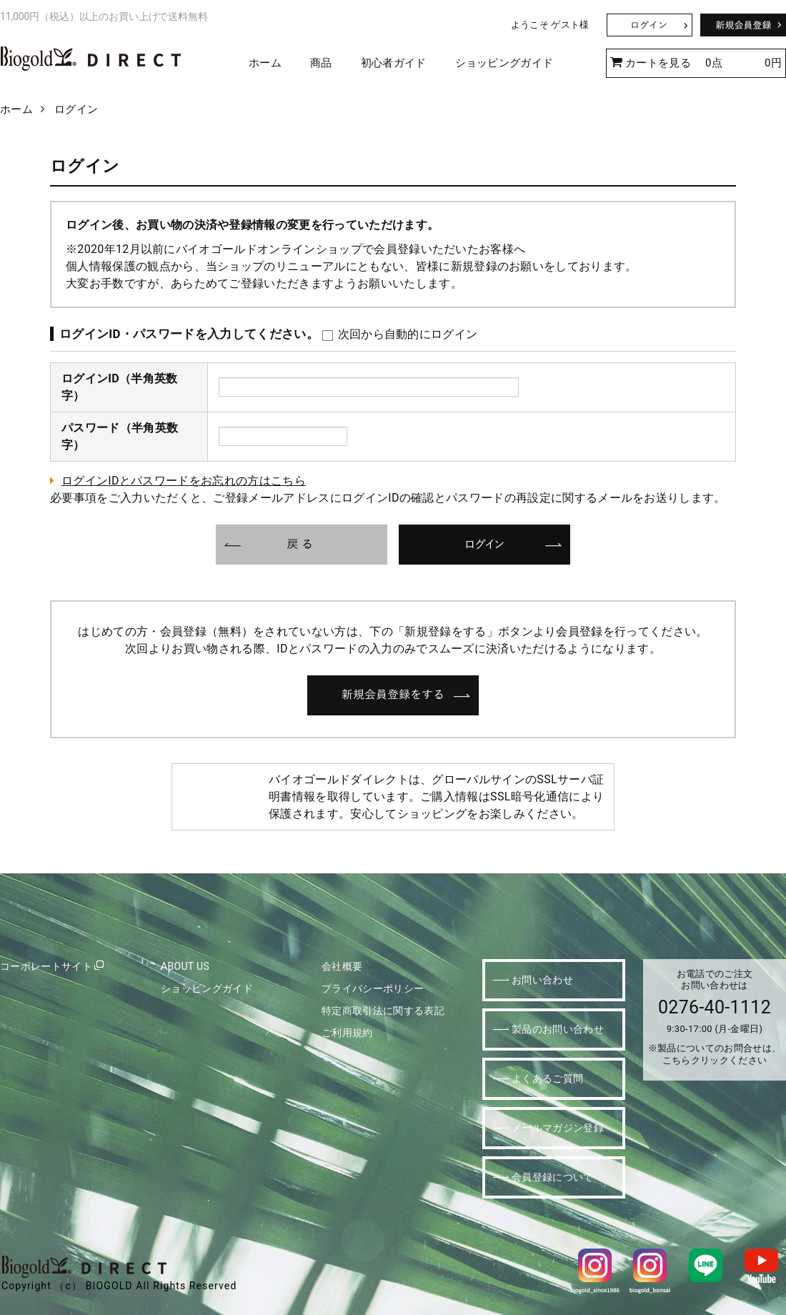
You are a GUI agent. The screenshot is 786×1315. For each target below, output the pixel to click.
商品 (321, 62)
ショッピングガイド (504, 62)
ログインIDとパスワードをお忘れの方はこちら (183, 480)
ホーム (265, 62)
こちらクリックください (714, 1060)
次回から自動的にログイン (399, 334)
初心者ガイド (394, 62)
